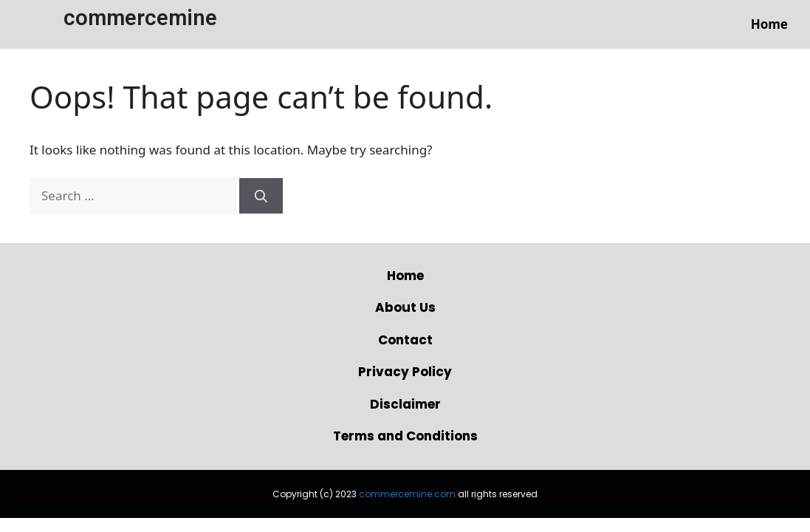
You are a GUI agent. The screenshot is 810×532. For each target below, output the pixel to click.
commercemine (140, 17)
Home (769, 24)
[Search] (261, 196)
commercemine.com (407, 494)
